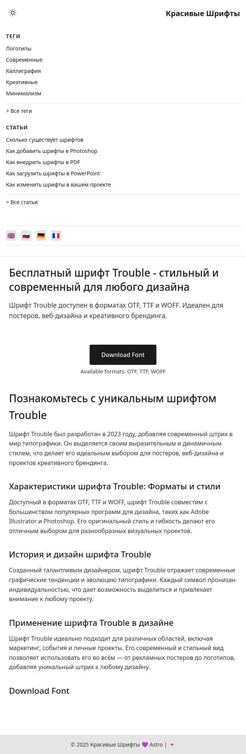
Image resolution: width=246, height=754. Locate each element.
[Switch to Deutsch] (41, 235)
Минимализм (23, 93)
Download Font (123, 355)
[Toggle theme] (12, 13)
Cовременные (24, 59)
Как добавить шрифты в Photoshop (51, 150)
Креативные (22, 82)
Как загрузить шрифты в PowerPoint (53, 173)
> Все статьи (22, 202)
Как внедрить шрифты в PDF (43, 162)
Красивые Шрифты (203, 13)
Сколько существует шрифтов (44, 139)
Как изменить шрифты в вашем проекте (58, 184)
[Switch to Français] (56, 235)
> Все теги (19, 110)
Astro (156, 744)
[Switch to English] (11, 235)
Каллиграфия (23, 70)
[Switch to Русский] (26, 235)
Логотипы (18, 48)
